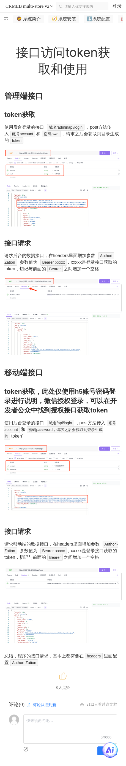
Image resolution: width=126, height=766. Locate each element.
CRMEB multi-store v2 (30, 6)
